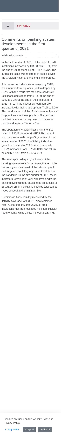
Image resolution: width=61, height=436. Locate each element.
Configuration (12, 429)
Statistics (23, 25)
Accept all (29, 429)
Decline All (45, 429)
